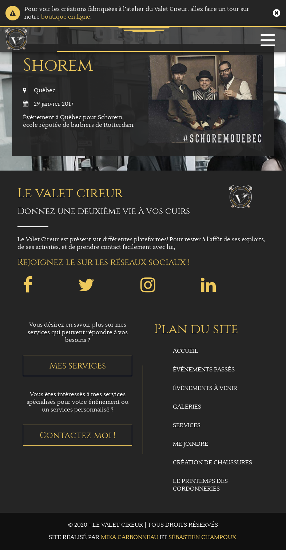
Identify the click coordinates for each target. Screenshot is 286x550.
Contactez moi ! (78, 435)
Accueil (185, 351)
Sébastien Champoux (202, 537)
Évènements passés (204, 370)
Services (186, 425)
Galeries (187, 407)
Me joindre (190, 444)
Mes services (77, 365)
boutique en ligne (65, 17)
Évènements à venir (205, 388)
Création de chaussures (212, 463)
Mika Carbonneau (129, 537)
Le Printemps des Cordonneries (200, 485)
